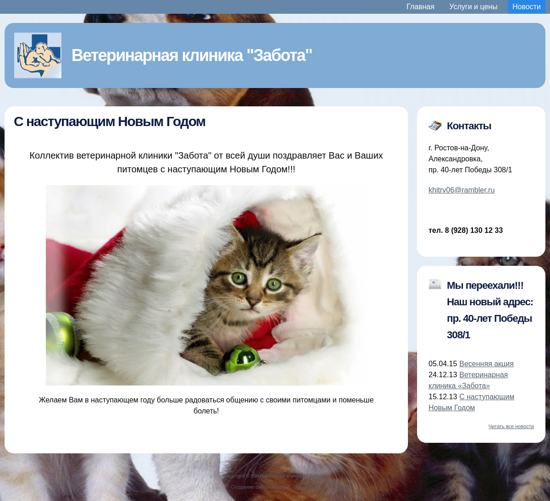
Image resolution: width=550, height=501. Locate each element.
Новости (526, 7)
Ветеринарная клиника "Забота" (192, 55)
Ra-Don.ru (307, 487)
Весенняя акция (486, 364)
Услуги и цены (473, 7)
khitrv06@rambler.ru (462, 190)
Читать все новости (511, 426)
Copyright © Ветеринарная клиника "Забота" (275, 476)
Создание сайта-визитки (260, 487)
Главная (420, 7)
